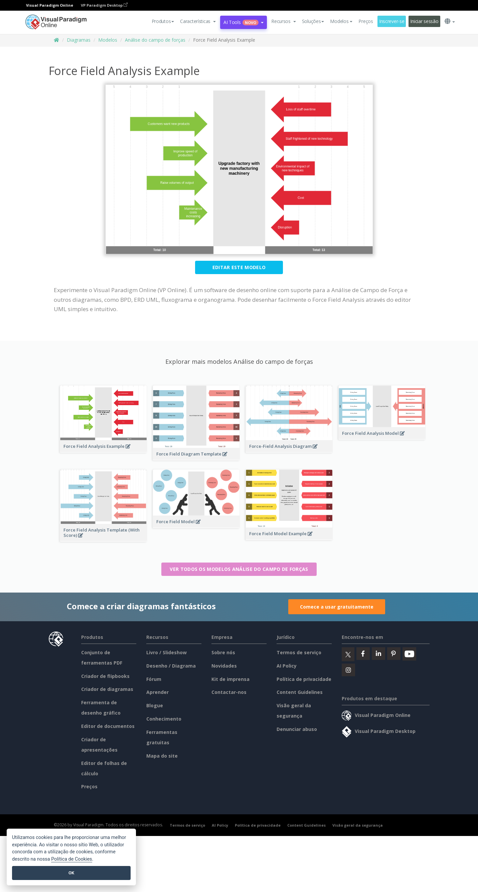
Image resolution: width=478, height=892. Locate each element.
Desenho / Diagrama (171, 666)
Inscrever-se (392, 21)
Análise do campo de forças (155, 40)
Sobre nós (223, 652)
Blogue (154, 705)
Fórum (153, 679)
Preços (365, 21)
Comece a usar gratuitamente (336, 607)
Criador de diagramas (107, 689)
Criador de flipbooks (105, 676)
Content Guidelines (300, 692)
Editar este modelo (239, 267)
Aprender (157, 692)
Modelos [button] (341, 21)
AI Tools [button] (243, 22)
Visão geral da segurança (357, 825)
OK (71, 872)
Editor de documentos (108, 726)
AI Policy (287, 666)
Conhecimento (163, 719)
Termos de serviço (299, 652)
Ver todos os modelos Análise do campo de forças (239, 569)
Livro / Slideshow (166, 652)
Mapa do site (162, 756)
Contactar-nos (229, 692)
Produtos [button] (163, 21)
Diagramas (79, 40)
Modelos (107, 40)
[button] (197, 21)
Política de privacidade (304, 679)
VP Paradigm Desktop (104, 5)
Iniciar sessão (424, 21)
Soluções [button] (313, 21)
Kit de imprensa (230, 679)
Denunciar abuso (297, 729)
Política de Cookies (71, 859)
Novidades (224, 666)
